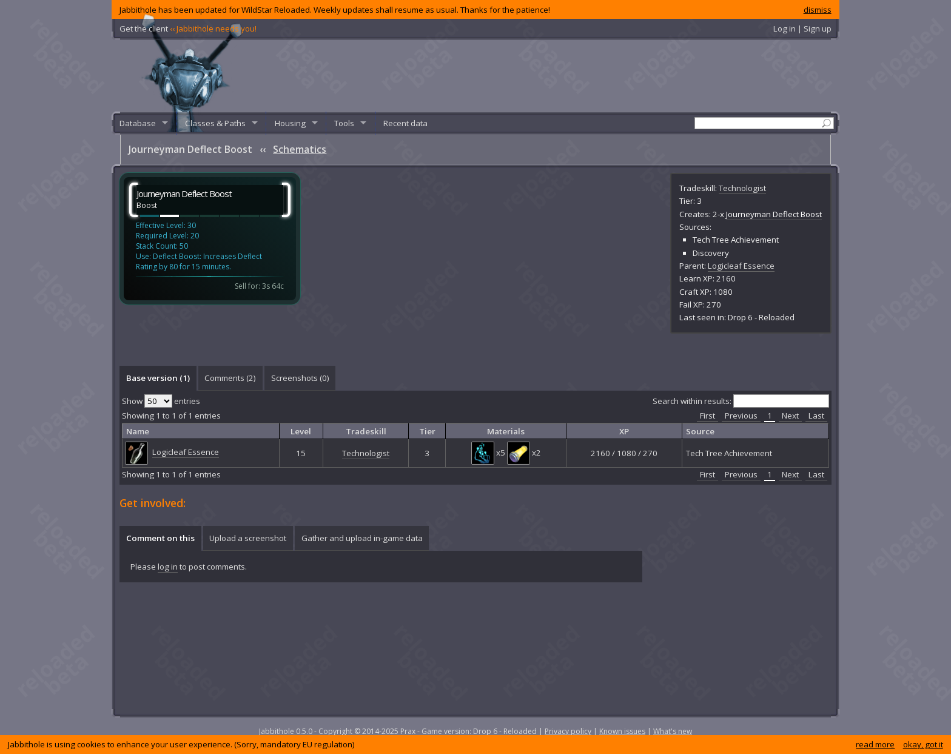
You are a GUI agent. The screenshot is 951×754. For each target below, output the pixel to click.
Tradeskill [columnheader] (366, 431)
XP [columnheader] (624, 431)
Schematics (299, 149)
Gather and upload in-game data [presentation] (362, 538)
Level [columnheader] (301, 431)
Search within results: (741, 401)
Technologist (742, 188)
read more (875, 744)
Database (137, 123)
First (707, 415)
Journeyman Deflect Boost (774, 214)
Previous (741, 415)
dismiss (818, 9)
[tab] (157, 378)
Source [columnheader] (700, 431)
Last (816, 415)
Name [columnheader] (137, 431)
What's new (672, 731)
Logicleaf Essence (741, 265)
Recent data (405, 123)
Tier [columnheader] (427, 431)
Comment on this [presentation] (160, 538)
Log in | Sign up (802, 28)
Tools (344, 123)
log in (168, 566)
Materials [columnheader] (506, 431)
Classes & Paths (215, 123)
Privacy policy (568, 731)
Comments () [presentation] (230, 377)
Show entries (161, 401)
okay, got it (923, 744)
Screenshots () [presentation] (300, 377)
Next (790, 415)
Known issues (622, 731)
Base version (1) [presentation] (158, 377)
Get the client (188, 28)
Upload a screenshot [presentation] (247, 538)
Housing (290, 123)
